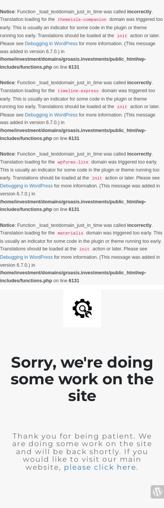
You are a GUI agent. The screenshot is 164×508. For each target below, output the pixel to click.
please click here (100, 467)
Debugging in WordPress (51, 43)
